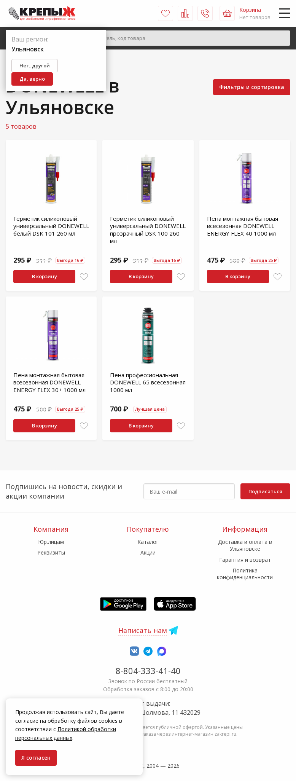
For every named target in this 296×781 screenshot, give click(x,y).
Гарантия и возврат (245, 559)
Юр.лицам (51, 541)
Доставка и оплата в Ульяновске (245, 545)
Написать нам (142, 630)
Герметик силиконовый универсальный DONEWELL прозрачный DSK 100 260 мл (148, 230)
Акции (148, 552)
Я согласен (36, 757)
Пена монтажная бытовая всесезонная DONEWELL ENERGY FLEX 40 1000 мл (242, 226)
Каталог (148, 541)
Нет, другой (34, 65)
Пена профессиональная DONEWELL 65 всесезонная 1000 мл (148, 382)
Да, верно (32, 78)
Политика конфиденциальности (245, 574)
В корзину (44, 276)
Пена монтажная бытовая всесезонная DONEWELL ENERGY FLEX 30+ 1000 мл (49, 382)
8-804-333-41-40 (148, 670)
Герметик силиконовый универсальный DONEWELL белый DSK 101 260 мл (51, 226)
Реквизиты (51, 552)
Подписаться (265, 491)
